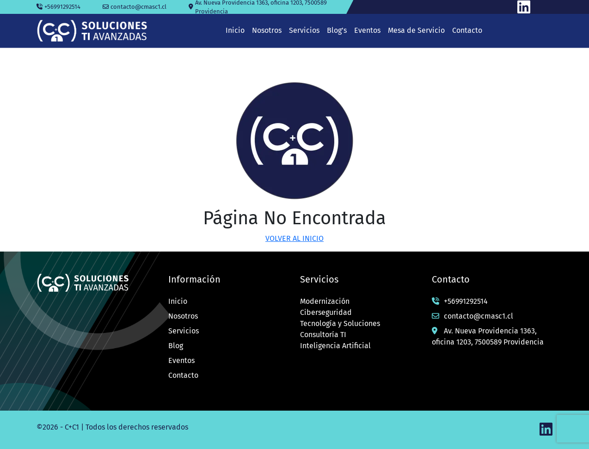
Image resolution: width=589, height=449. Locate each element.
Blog (175, 345)
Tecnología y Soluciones (340, 323)
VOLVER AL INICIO (294, 238)
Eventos (181, 360)
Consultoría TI (323, 334)
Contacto (183, 375)
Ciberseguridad (326, 312)
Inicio (177, 301)
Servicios (183, 330)
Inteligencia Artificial (335, 345)
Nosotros (183, 316)
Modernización (325, 301)
